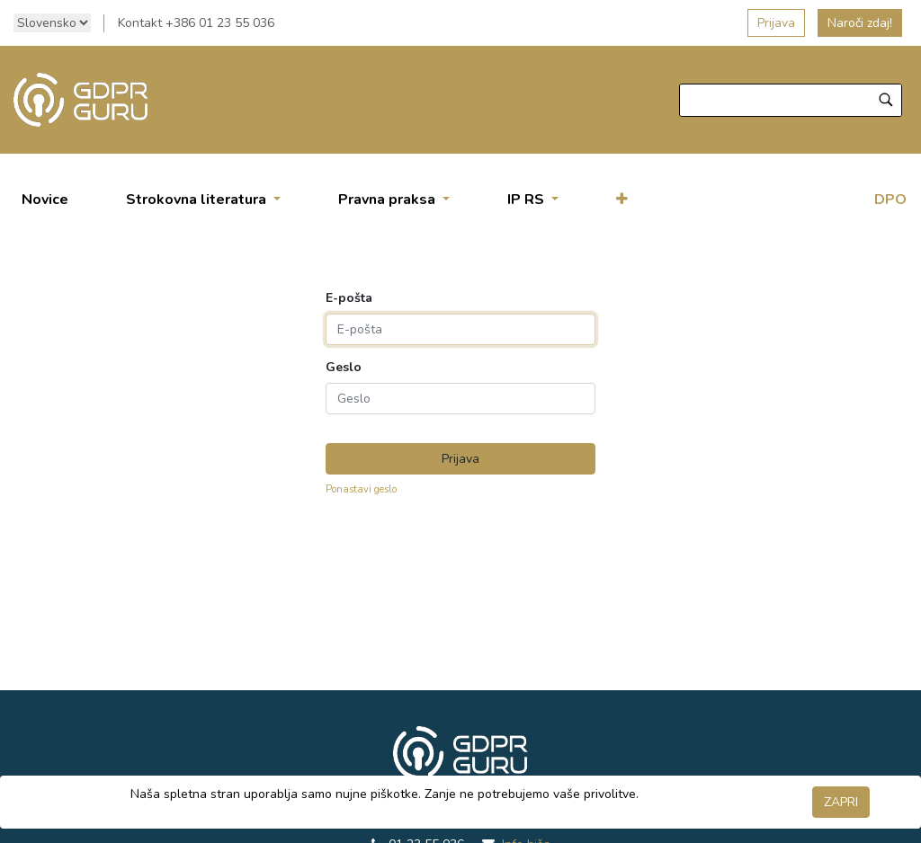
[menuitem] (45, 199)
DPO (890, 199)
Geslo (344, 367)
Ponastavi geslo (361, 489)
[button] (622, 199)
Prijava (776, 22)
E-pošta (349, 298)
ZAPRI (841, 802)
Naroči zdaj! (859, 22)
